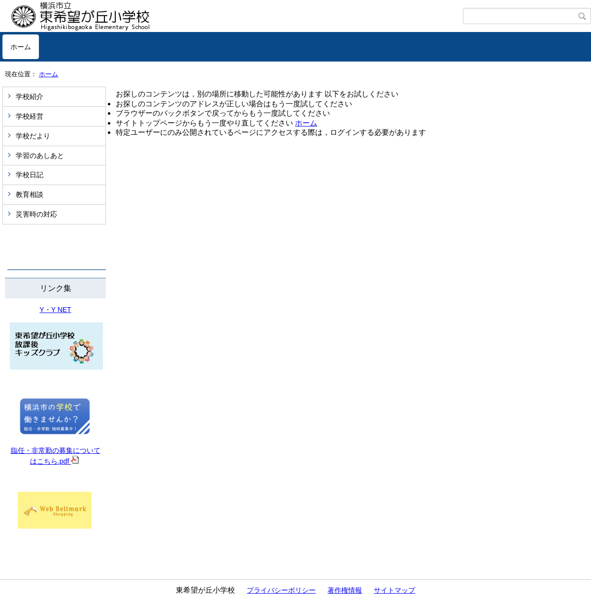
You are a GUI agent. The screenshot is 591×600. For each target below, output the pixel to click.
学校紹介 (29, 96)
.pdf (68, 461)
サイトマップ (394, 590)
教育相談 (29, 194)
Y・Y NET (55, 310)
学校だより (33, 136)
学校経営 (29, 116)
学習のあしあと (40, 155)
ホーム (20, 47)
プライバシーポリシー (281, 590)
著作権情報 (345, 590)
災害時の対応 (36, 214)
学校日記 (29, 175)
